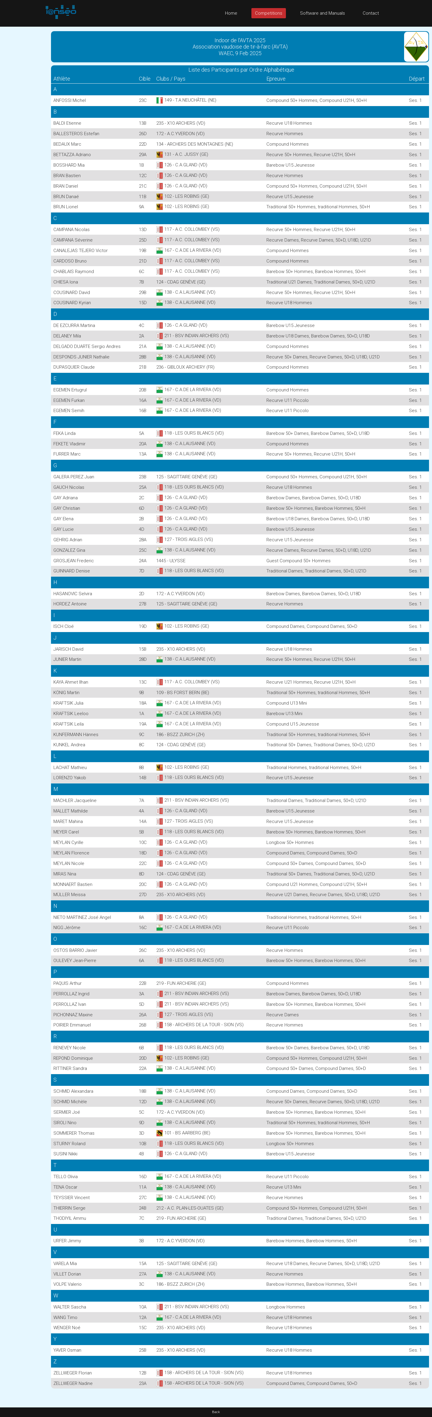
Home (231, 13)
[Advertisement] (24, 116)
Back (216, 1412)
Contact (371, 13)
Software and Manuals (322, 13)
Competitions (268, 13)
